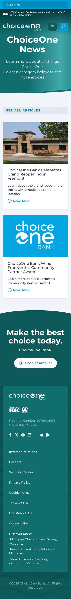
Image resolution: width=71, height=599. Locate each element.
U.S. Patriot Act (21, 513)
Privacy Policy (19, 482)
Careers (15, 462)
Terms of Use (19, 503)
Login (3, 596)
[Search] (36, 4)
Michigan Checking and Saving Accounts (33, 541)
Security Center (21, 472)
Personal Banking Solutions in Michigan (32, 551)
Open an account (35, 363)
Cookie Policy (19, 492)
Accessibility (18, 523)
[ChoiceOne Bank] (22, 26)
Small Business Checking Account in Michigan (28, 561)
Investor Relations (23, 452)
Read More (19, 201)
